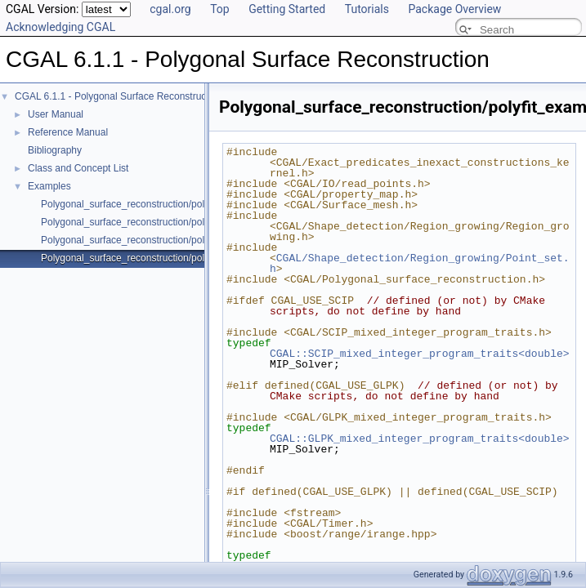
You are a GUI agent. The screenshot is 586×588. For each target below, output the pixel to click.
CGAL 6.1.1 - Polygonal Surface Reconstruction (118, 96)
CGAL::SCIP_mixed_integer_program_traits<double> (420, 353)
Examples (49, 186)
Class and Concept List (78, 168)
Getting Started (286, 9)
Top (220, 9)
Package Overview (454, 9)
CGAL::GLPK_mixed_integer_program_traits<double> (420, 438)
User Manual (55, 114)
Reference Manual (68, 132)
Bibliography (55, 150)
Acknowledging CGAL (60, 26)
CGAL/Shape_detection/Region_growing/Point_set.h (420, 263)
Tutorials (367, 9)
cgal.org (170, 9)
